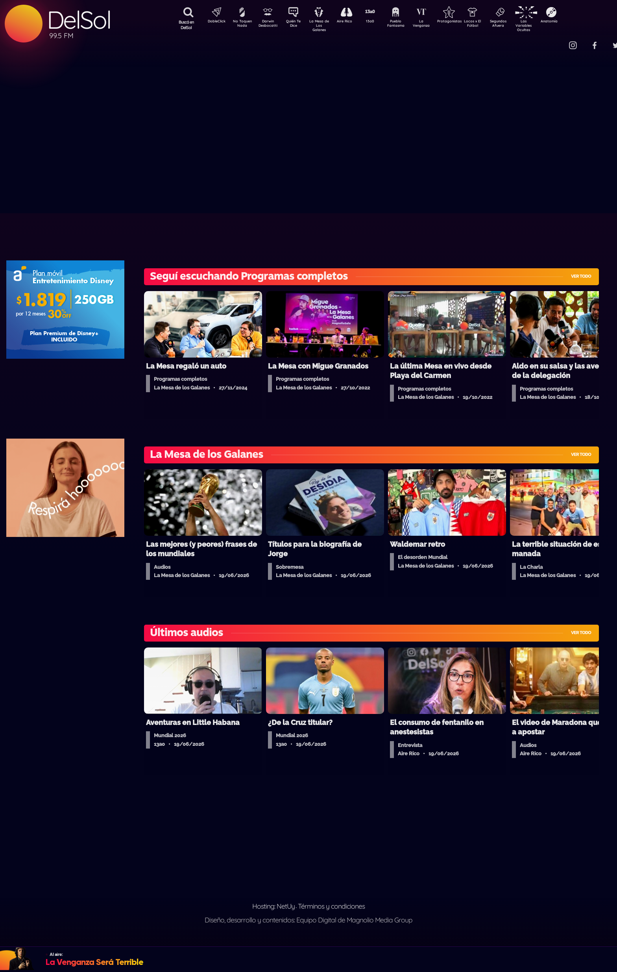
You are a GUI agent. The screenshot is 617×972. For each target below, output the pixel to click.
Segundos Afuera (516, 24)
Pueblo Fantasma (406, 24)
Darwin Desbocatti (269, 24)
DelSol (79, 19)
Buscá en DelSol (186, 24)
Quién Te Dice (296, 24)
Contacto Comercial (556, 40)
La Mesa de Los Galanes (324, 25)
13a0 (379, 22)
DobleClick (214, 22)
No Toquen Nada (241, 24)
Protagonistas (461, 22)
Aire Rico (351, 22)
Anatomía (572, 22)
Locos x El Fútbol (489, 24)
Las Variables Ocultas (544, 25)
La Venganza (434, 24)
